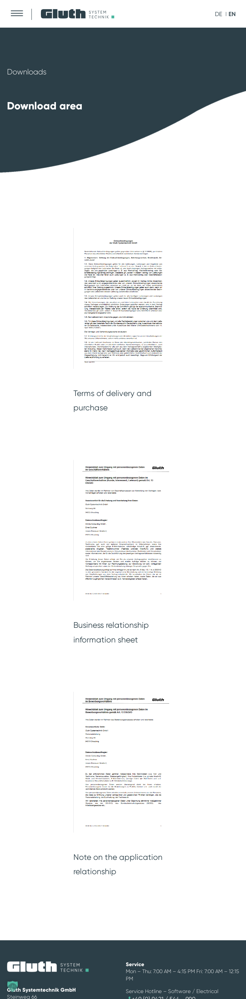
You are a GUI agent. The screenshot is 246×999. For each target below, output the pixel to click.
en (232, 13)
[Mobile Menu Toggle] (16, 13)
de (218, 13)
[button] (12, 986)
